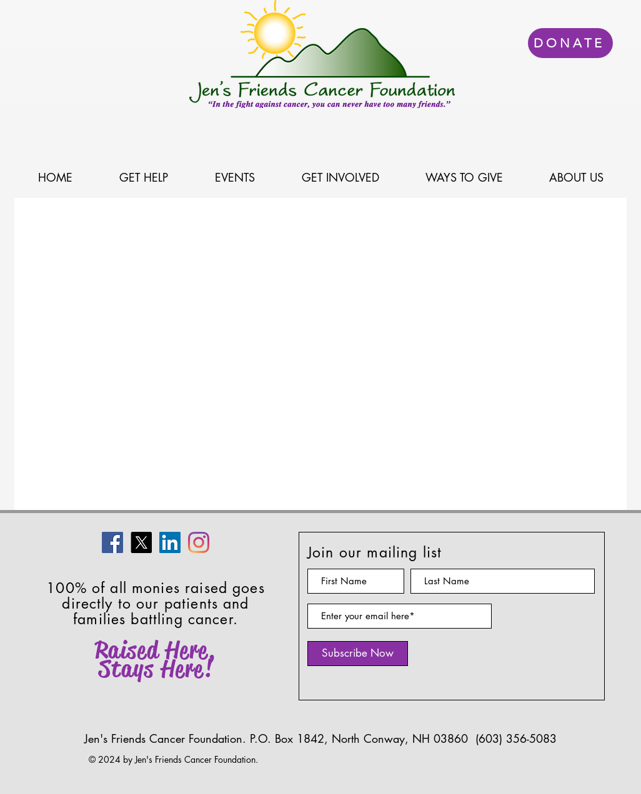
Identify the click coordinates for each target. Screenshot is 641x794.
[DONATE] (570, 43)
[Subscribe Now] (357, 653)
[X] (141, 542)
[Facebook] (112, 542)
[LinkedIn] (170, 542)
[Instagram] (198, 542)
